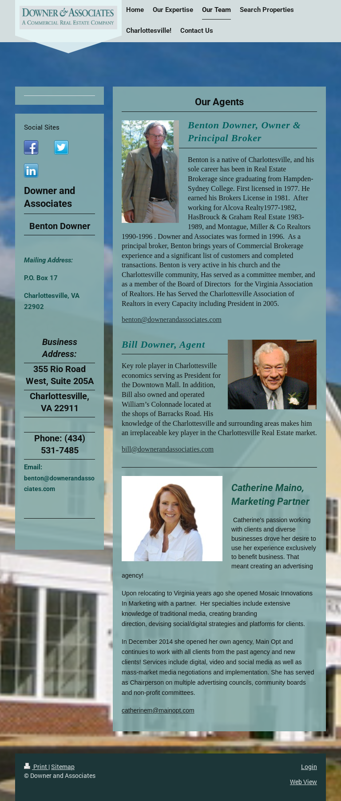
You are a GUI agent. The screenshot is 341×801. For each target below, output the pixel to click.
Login (309, 766)
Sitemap (63, 766)
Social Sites (41, 127)
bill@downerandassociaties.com (168, 449)
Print (36, 766)
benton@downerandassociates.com (172, 319)
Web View (303, 781)
